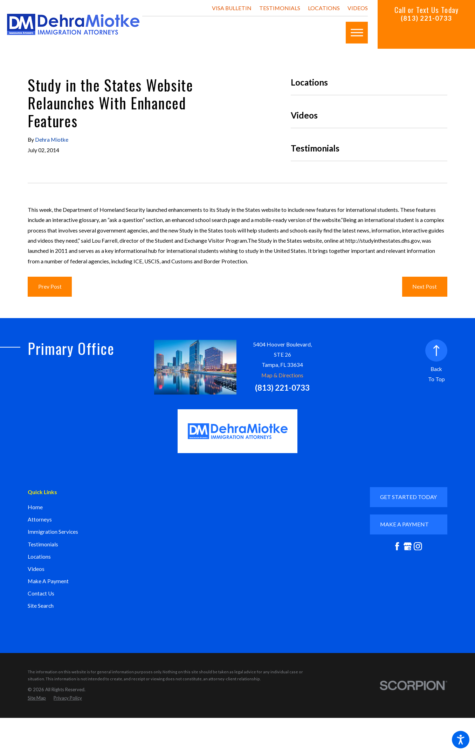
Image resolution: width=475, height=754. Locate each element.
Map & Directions (282, 375)
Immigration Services (53, 532)
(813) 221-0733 (426, 18)
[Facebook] (397, 546)
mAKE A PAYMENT (404, 524)
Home (35, 507)
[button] (460, 739)
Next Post (424, 286)
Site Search (41, 605)
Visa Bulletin (232, 8)
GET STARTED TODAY (408, 497)
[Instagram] (418, 546)
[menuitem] (84, 507)
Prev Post (50, 286)
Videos (357, 8)
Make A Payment (48, 581)
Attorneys (40, 519)
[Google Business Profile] (408, 546)
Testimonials (279, 8)
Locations (324, 8)
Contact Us (41, 593)
